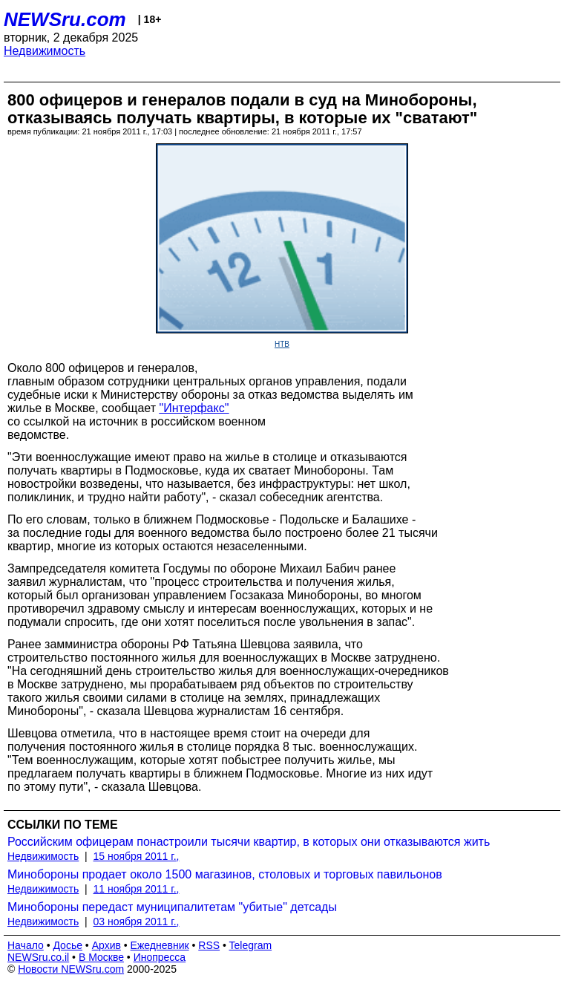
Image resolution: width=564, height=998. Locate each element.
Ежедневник (160, 945)
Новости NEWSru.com (71, 969)
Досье (67, 945)
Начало (25, 945)
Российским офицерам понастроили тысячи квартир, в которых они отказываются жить (248, 841)
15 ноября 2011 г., (137, 856)
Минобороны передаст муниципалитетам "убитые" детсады (172, 907)
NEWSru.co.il (38, 957)
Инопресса (160, 957)
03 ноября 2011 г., (137, 921)
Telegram (250, 945)
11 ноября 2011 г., (137, 889)
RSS (209, 945)
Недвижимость (44, 51)
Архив (106, 945)
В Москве (101, 957)
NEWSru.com (65, 19)
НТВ (282, 344)
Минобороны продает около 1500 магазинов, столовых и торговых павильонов (224, 874)
